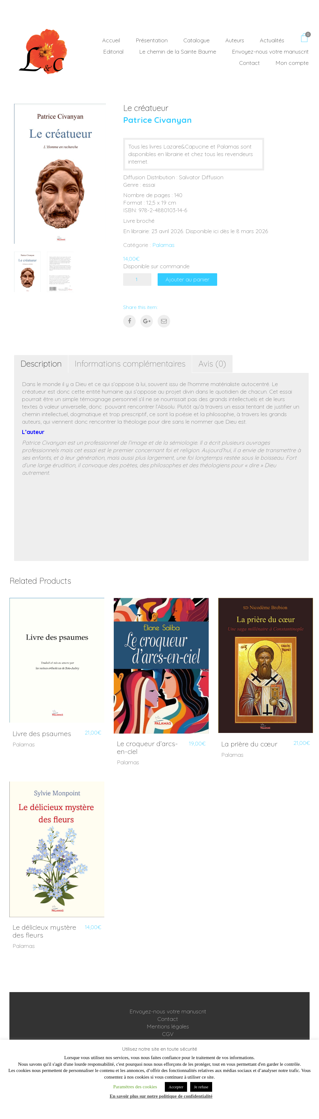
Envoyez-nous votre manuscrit (167, 1011)
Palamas (163, 244)
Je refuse (201, 1087)
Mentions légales (168, 1026)
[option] (60, 174)
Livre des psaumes (42, 733)
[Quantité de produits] (137, 279)
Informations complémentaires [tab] (130, 363)
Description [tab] (41, 363)
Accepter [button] (176, 1087)
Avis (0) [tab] (212, 363)
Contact (167, 1018)
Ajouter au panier (187, 279)
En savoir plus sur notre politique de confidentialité (161, 1096)
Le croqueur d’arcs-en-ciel (147, 747)
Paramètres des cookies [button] (135, 1086)
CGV (168, 1034)
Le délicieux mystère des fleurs (44, 931)
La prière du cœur (249, 744)
